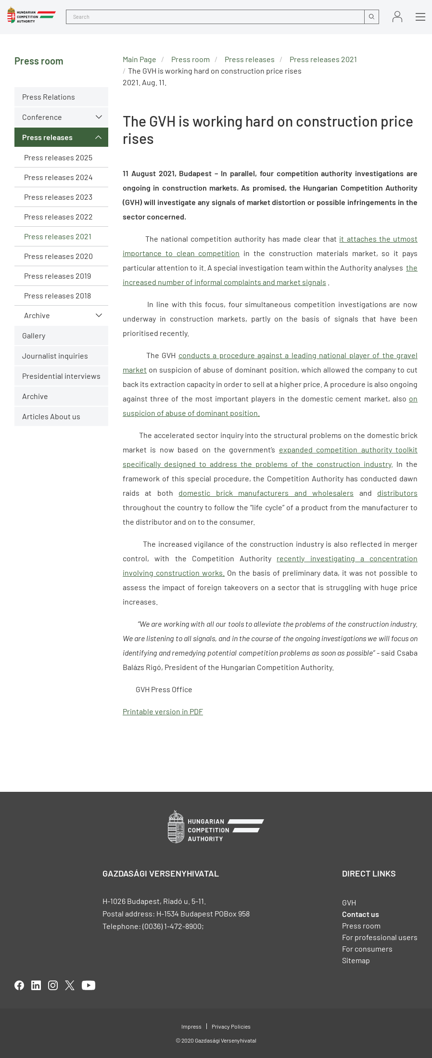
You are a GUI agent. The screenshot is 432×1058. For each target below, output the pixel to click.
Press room (190, 59)
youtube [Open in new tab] (88, 985)
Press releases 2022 (58, 216)
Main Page (139, 59)
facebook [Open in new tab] (19, 985)
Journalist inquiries (55, 355)
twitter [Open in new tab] (70, 985)
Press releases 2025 (58, 157)
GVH (349, 902)
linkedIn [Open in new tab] (36, 985)
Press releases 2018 (57, 295)
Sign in (397, 16)
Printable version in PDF (163, 711)
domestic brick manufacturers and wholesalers (266, 492)
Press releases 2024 (58, 176)
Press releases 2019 (57, 275)
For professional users (380, 937)
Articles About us (51, 416)
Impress (191, 1026)
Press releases (47, 137)
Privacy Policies (231, 1026)
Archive (37, 315)
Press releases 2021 (57, 236)
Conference (42, 116)
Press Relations (48, 96)
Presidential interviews (61, 375)
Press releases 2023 (58, 196)
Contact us (360, 913)
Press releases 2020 (58, 255)
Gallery (33, 335)
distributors (397, 492)
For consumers (367, 948)
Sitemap (356, 960)
